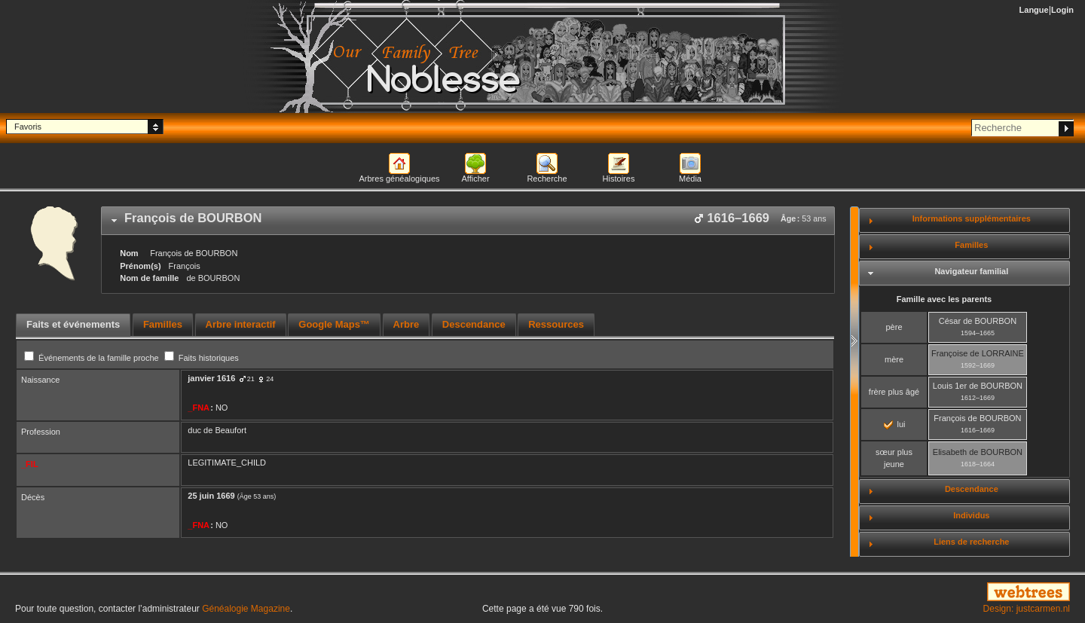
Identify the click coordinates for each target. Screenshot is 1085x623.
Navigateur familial (971, 271)
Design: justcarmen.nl (1026, 608)
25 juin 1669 (211, 495)
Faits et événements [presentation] (73, 324)
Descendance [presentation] (474, 324)
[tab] (468, 220)
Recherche (547, 178)
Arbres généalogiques (399, 178)
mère (894, 359)
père (893, 326)
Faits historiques (201, 357)
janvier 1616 (211, 378)
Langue (1034, 9)
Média (690, 178)
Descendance (971, 488)
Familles (971, 244)
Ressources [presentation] (556, 324)
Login (1062, 9)
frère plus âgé (894, 391)
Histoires (619, 178)
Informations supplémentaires (971, 218)
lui (894, 424)
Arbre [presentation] (406, 324)
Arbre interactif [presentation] (241, 324)
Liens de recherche (971, 541)
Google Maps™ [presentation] (334, 324)
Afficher (475, 178)
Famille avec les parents (944, 299)
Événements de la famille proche (92, 357)
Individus (971, 515)
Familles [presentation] (162, 324)
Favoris (27, 126)
